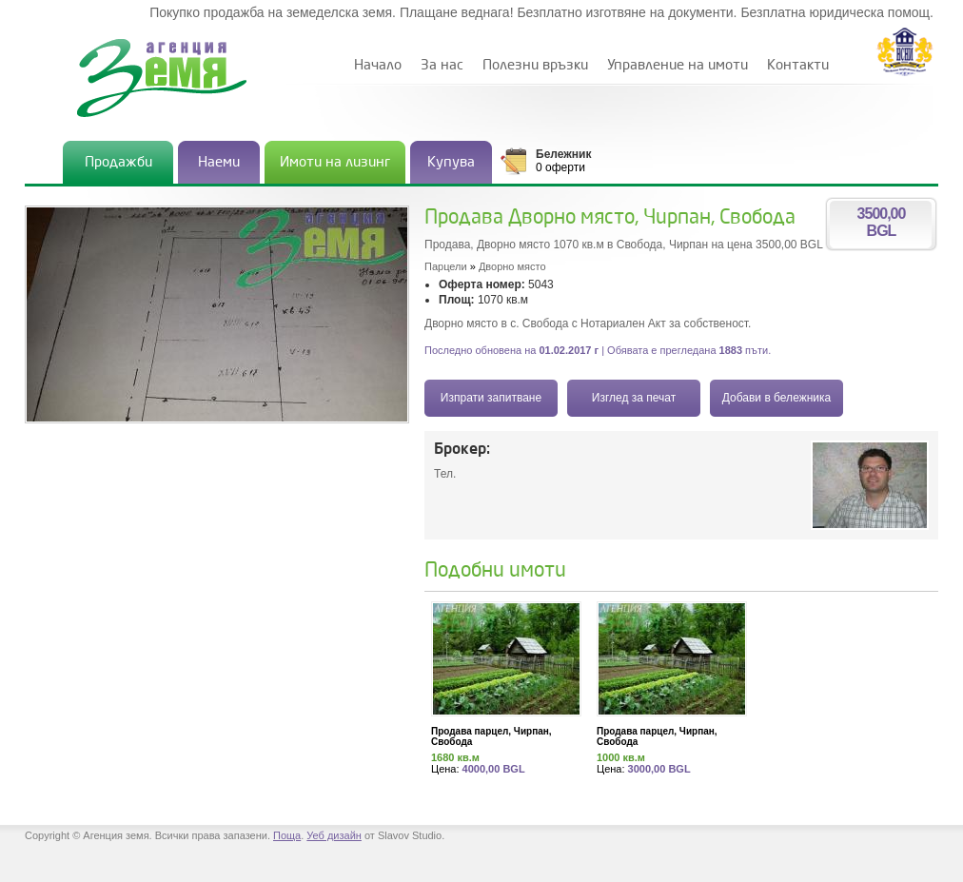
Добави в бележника (776, 397)
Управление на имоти (677, 65)
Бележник (563, 154)
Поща (287, 835)
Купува (451, 162)
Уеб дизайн (334, 835)
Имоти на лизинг (335, 162)
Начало (378, 65)
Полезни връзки (535, 65)
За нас (442, 65)
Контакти (798, 65)
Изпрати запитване (491, 397)
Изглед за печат (634, 397)
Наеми (219, 162)
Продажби (118, 162)
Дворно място (512, 266)
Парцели (445, 266)
